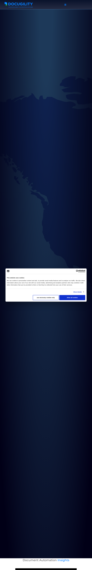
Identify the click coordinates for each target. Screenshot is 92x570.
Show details (77, 292)
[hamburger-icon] (65, 5)
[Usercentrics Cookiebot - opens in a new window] (77, 271)
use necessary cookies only (46, 297)
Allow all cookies (72, 297)
